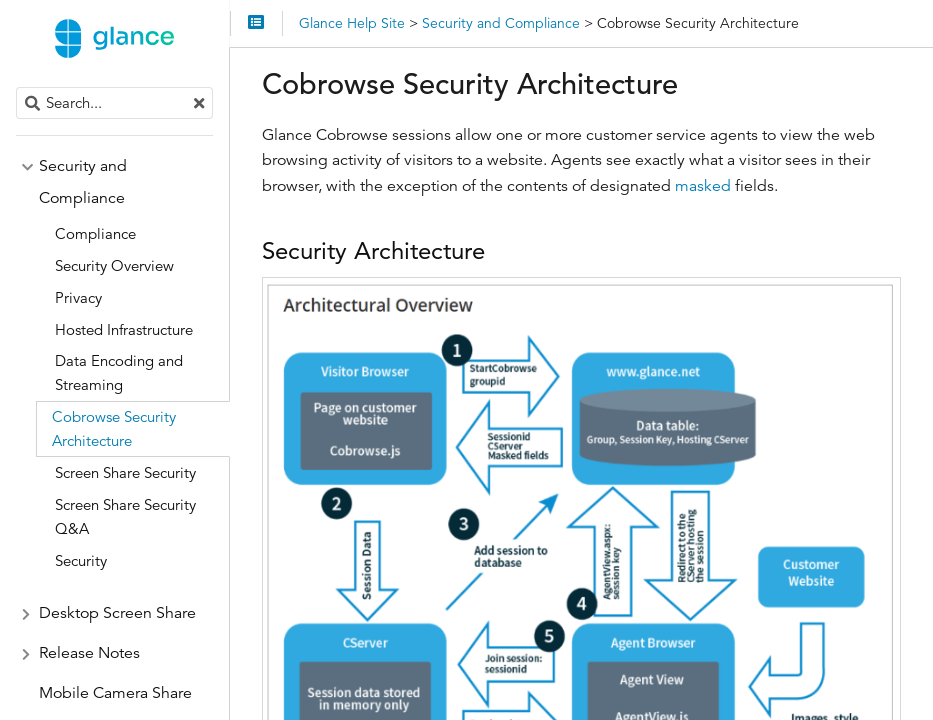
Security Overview (114, 265)
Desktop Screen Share (117, 613)
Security (81, 560)
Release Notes (89, 653)
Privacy (78, 297)
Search (17, 87)
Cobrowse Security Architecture (114, 428)
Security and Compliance (83, 182)
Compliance (95, 233)
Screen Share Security (125, 472)
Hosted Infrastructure (124, 329)
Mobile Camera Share (115, 693)
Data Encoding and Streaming (119, 372)
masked (703, 186)
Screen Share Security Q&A (125, 516)
